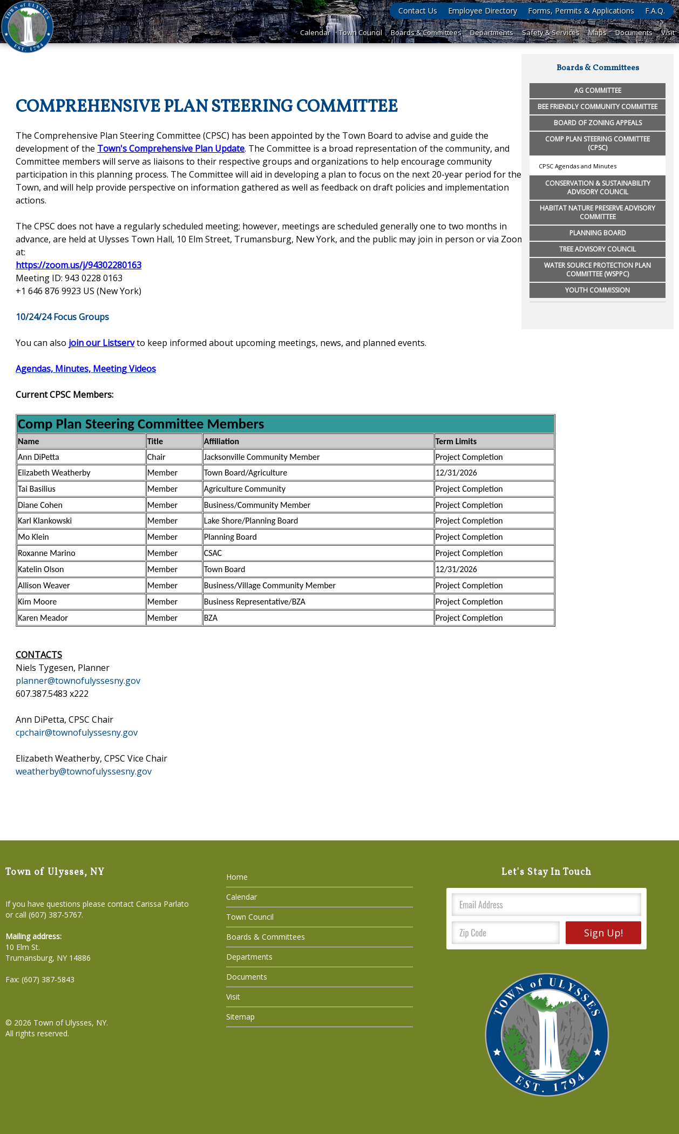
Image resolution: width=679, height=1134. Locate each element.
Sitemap (240, 1016)
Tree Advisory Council (597, 249)
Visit (668, 32)
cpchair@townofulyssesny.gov (77, 732)
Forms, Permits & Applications (581, 10)
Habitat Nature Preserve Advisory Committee (597, 212)
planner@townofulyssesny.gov (78, 681)
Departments (491, 32)
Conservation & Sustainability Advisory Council (597, 187)
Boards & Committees (426, 32)
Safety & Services (551, 32)
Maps (597, 32)
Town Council (360, 32)
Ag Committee (597, 90)
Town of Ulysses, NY (69, 1022)
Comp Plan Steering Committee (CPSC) (597, 143)
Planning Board (597, 232)
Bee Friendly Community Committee (597, 106)
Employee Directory (482, 10)
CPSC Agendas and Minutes (577, 166)
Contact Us (417, 10)
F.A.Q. (655, 10)
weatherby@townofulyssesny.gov (84, 771)
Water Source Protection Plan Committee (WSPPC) (597, 270)
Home (237, 877)
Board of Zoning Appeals (598, 122)
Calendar (315, 32)
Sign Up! (603, 932)
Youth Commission (597, 290)
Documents (634, 32)
